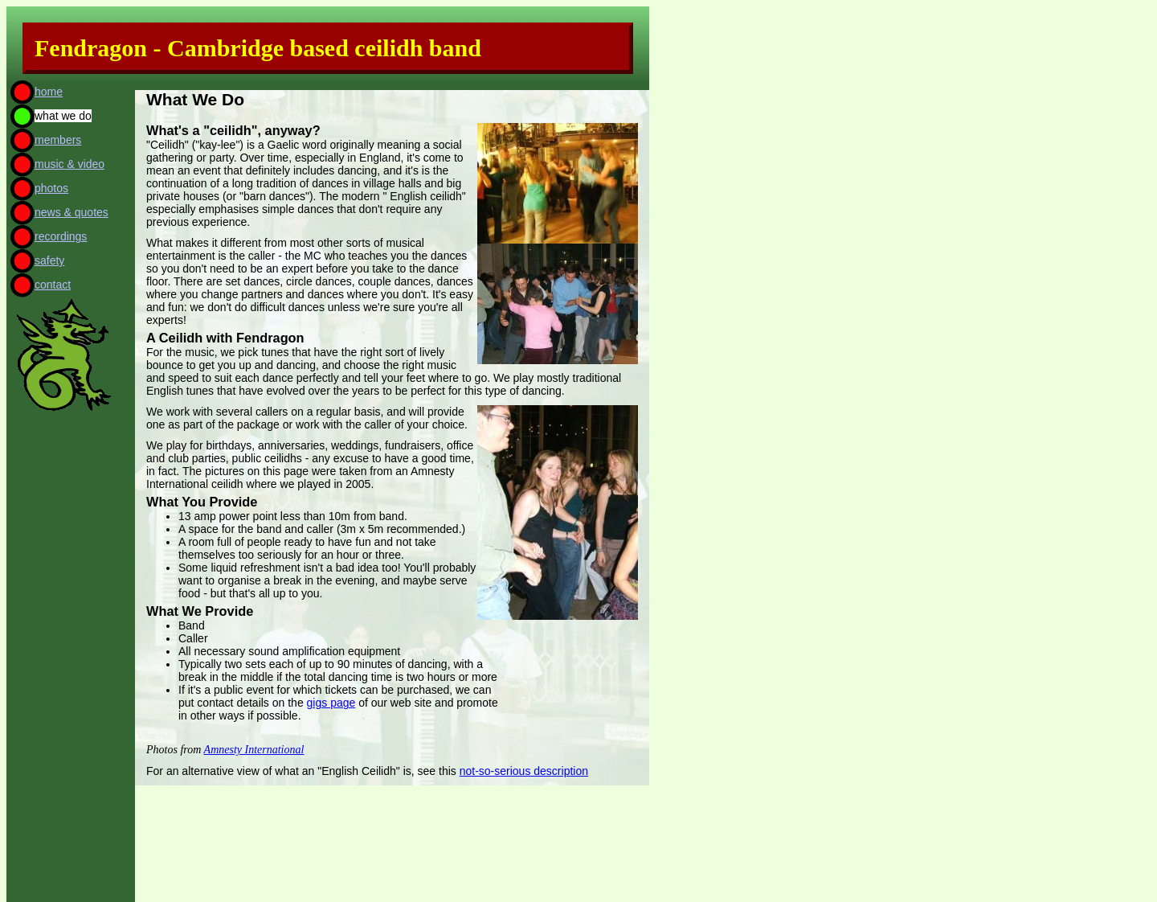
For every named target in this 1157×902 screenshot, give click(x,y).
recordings (61, 236)
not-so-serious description (524, 771)
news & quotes (71, 212)
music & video (69, 164)
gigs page (331, 702)
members (58, 139)
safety (49, 260)
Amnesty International (254, 750)
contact (53, 284)
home (49, 91)
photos (51, 188)
